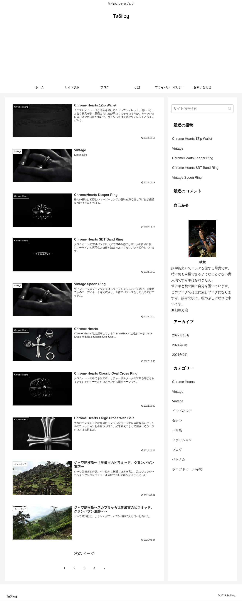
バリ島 (177, 430)
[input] (202, 108)
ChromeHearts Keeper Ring (192, 158)
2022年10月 (181, 335)
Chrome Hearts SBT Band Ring (195, 168)
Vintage (177, 148)
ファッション (182, 440)
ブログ (177, 450)
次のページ (84, 553)
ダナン (177, 421)
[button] (229, 108)
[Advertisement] (121, 54)
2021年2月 (180, 355)
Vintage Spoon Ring (187, 177)
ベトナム (178, 459)
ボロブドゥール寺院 (187, 469)
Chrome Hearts (183, 382)
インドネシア (182, 411)
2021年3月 (180, 345)
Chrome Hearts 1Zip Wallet (192, 139)
